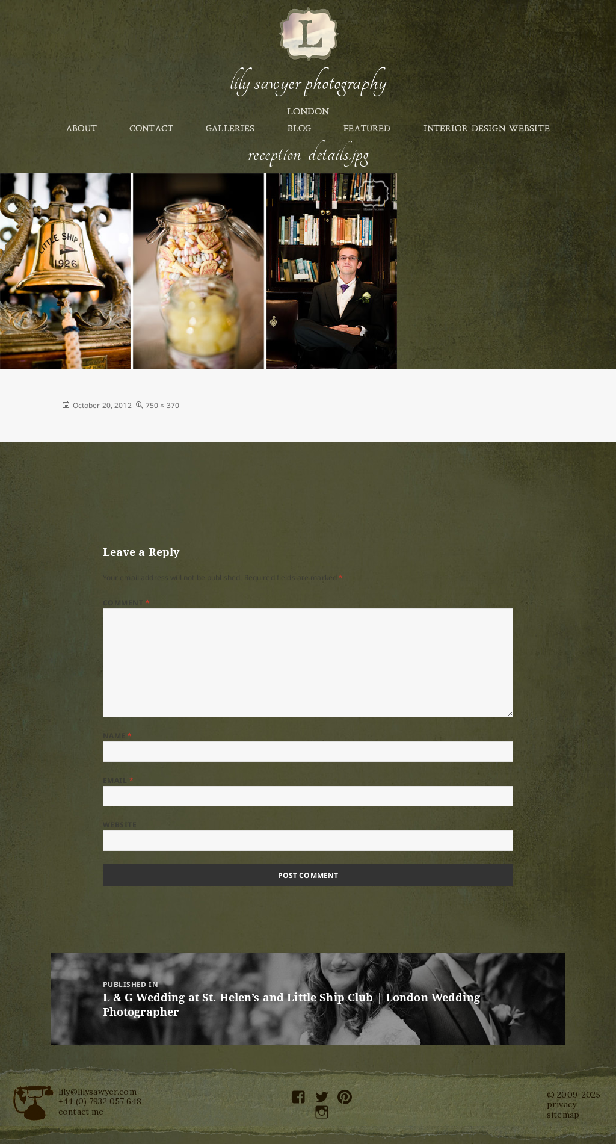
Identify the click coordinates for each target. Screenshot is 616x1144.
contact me (80, 1111)
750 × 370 (162, 405)
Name (117, 736)
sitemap (563, 1114)
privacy (561, 1104)
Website (120, 825)
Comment (126, 603)
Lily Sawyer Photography (308, 82)
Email (118, 780)
